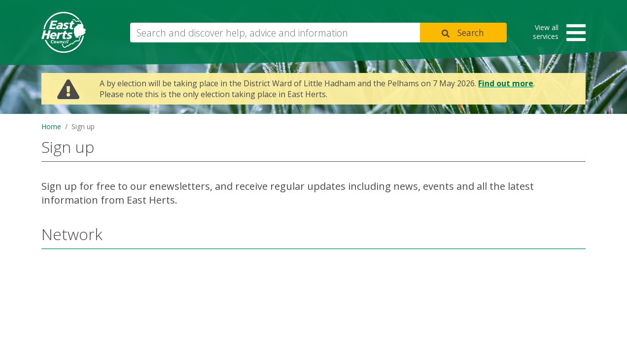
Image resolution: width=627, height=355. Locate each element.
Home (51, 126)
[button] (556, 33)
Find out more (505, 83)
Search (470, 32)
